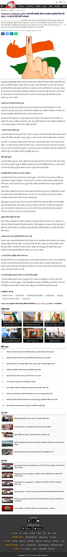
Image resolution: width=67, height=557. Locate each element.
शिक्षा (50, 6)
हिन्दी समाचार (4, 10)
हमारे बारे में (27, 549)
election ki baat (7, 295)
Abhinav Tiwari (7, 31)
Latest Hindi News (43, 545)
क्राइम (44, 6)
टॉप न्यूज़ (20, 6)
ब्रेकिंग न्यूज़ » (5, 347)
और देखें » (4, 461)
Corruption (53, 537)
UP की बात (29, 6)
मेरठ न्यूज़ (62, 541)
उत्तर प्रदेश (11, 10)
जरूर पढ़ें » (4, 413)
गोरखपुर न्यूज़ (39, 541)
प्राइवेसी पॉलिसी (42, 549)
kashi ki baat (20, 295)
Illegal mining (43, 537)
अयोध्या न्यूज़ (55, 541)
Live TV (22, 545)
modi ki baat (50, 295)
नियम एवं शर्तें (51, 549)
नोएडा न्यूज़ (14, 541)
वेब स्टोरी (57, 6)
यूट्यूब (47, 304)
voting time (26, 299)
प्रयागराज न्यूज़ (47, 541)
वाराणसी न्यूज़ (30, 541)
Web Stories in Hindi (57, 545)
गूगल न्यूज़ (37, 304)
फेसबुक (43, 304)
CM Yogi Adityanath (31, 537)
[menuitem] (20, 6)
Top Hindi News (31, 545)
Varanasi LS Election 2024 (10, 299)
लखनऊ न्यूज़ (22, 541)
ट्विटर (53, 304)
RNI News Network (19, 31)
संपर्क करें (34, 549)
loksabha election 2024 (35, 295)
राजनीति (38, 6)
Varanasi (60, 295)
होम (20, 533)
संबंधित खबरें (5, 309)
